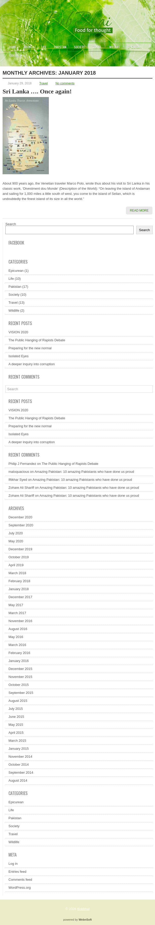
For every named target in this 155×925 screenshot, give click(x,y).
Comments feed (20, 880)
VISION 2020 (18, 332)
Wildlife (114, 47)
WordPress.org (19, 887)
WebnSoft (85, 919)
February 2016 (19, 653)
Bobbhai (83, 909)
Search (10, 224)
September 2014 (20, 772)
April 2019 (16, 565)
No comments (65, 83)
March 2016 (17, 645)
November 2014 (20, 756)
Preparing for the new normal (30, 348)
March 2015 (17, 741)
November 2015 (20, 677)
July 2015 (15, 709)
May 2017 (15, 605)
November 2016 (20, 621)
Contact (15, 55)
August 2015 (17, 701)
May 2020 (15, 541)
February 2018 (19, 581)
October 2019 (18, 557)
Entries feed (17, 872)
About (31, 46)
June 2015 (16, 717)
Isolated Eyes (18, 356)
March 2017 (17, 613)
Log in (12, 864)
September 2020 (20, 525)
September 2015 (20, 693)
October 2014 (18, 764)
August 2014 (17, 780)
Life (44, 47)
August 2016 (17, 629)
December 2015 (20, 669)
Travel (97, 47)
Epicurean (135, 47)
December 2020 (20, 517)
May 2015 (15, 725)
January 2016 (18, 661)
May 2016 (15, 637)
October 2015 (18, 685)
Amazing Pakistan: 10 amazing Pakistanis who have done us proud (84, 472)
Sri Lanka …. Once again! (37, 91)
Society (79, 47)
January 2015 (18, 749)
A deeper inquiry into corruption (31, 364)
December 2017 (20, 597)
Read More (139, 210)
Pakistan (60, 47)
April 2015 (16, 733)
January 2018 (18, 589)
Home (12, 47)
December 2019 (20, 549)
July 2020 (15, 533)
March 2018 (17, 573)
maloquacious (18, 472)
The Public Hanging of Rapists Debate (36, 340)
